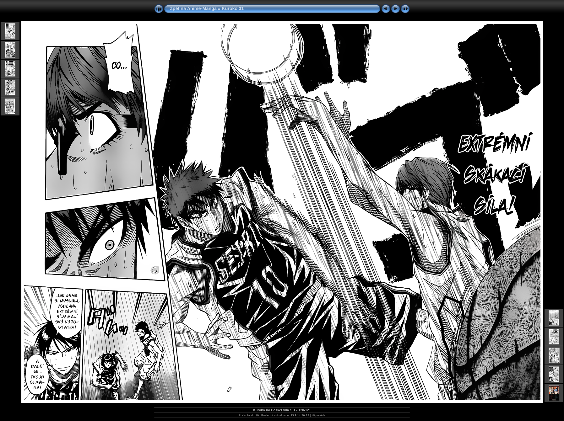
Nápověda (318, 415)
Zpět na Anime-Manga (193, 8)
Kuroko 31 (233, 8)
